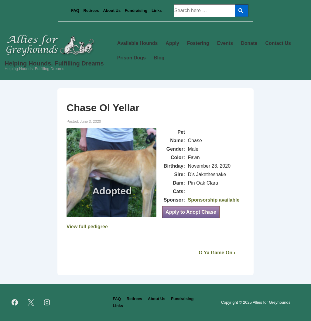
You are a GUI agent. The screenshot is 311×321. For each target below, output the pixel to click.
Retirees (91, 10)
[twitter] (31, 302)
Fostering (198, 43)
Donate (249, 43)
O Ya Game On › (217, 252)
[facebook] (15, 302)
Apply (172, 43)
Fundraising (136, 10)
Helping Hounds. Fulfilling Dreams (54, 63)
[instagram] (47, 302)
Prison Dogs (131, 57)
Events (225, 43)
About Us (112, 10)
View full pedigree (87, 226)
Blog (159, 57)
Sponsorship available (214, 199)
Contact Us (278, 43)
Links (157, 10)
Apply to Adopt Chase (191, 212)
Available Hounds (137, 43)
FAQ (75, 10)
